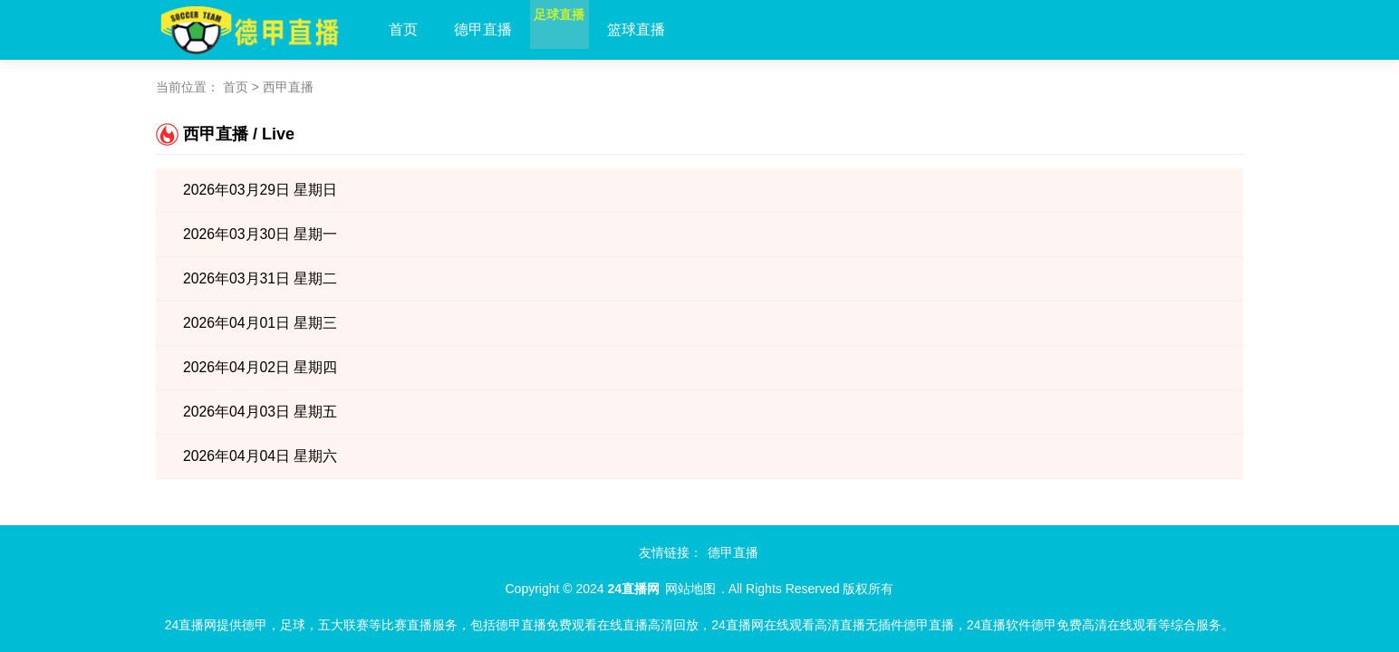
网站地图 (690, 588)
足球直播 (577, 29)
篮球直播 (671, 29)
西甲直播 (288, 87)
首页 (403, 29)
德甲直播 (483, 29)
